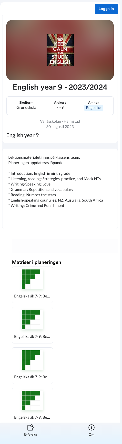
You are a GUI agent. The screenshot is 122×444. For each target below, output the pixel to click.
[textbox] (60, 189)
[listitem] (30, 433)
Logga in (106, 9)
